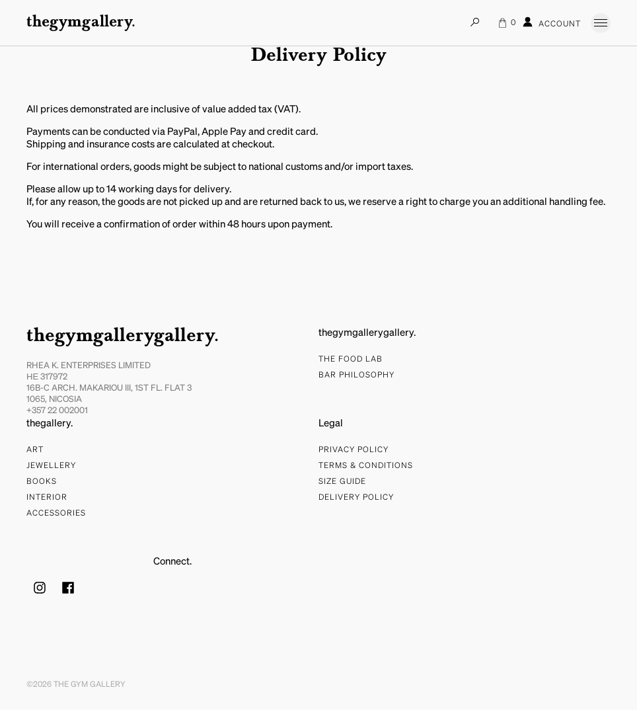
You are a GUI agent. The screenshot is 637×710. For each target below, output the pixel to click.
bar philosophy (356, 375)
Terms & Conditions (365, 466)
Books (41, 482)
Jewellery (51, 466)
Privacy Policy (353, 450)
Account (552, 22)
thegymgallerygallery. (122, 336)
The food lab (350, 360)
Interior (46, 498)
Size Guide (342, 482)
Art (35, 450)
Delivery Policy (356, 498)
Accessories (56, 514)
